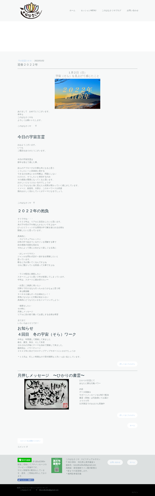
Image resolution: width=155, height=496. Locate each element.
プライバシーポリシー (29, 488)
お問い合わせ (132, 10)
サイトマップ (42, 488)
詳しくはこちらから (127, 364)
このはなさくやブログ (111, 10)
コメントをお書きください (30, 441)
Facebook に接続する (26, 480)
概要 (18, 488)
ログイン (135, 492)
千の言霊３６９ (25, 61)
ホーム (72, 10)
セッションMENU (88, 10)
